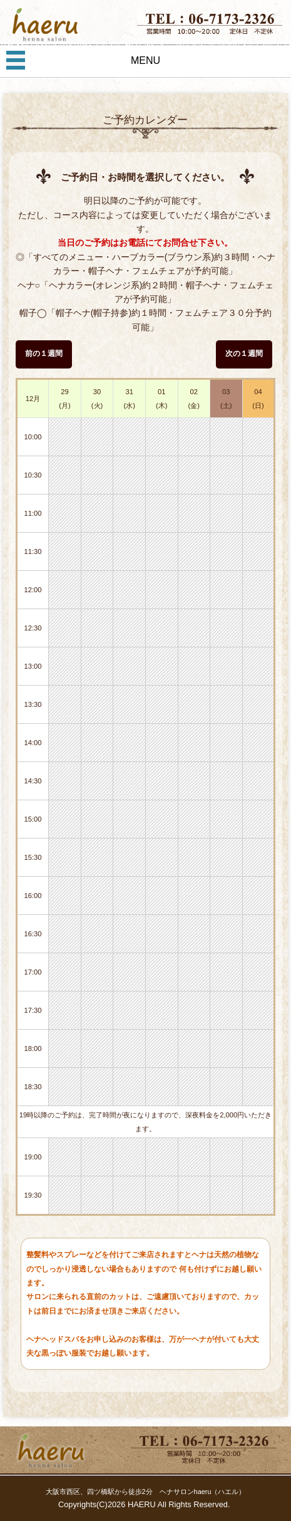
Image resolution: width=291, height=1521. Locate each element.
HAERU (142, 1504)
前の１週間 (44, 353)
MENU (145, 60)
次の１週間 (244, 353)
